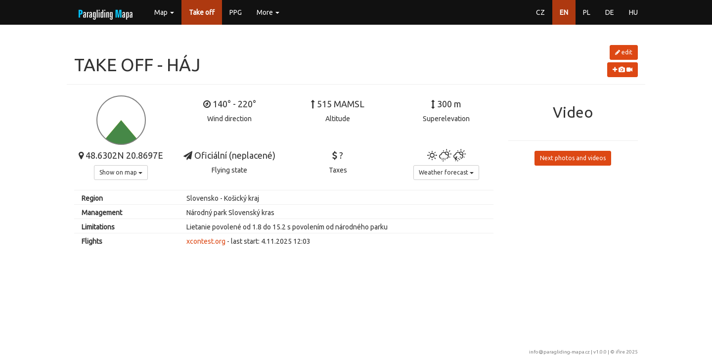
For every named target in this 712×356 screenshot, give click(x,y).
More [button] (268, 12)
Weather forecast (446, 172)
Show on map (120, 172)
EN (564, 12)
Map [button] (164, 12)
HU (633, 12)
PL (586, 12)
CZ (540, 12)
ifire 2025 (627, 352)
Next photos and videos (573, 158)
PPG (235, 12)
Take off (202, 12)
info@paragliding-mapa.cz (559, 352)
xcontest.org (205, 241)
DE (609, 12)
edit (623, 52)
